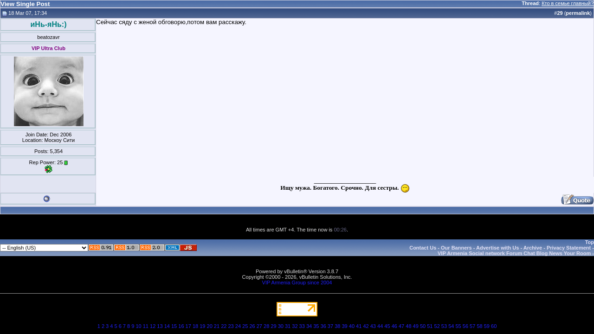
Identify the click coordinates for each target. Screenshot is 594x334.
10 (138, 326)
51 (430, 326)
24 (238, 326)
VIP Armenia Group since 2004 (297, 282)
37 (330, 326)
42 (365, 326)
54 (451, 326)
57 (472, 326)
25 (245, 326)
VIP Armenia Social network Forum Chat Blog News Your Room (514, 253)
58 (479, 326)
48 (408, 326)
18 (195, 326)
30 (281, 326)
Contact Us (422, 247)
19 (202, 326)
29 (273, 326)
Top (589, 242)
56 (465, 326)
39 (344, 326)
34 (309, 326)
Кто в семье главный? (568, 3)
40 (352, 326)
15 (174, 326)
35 (316, 326)
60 (494, 326)
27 (259, 326)
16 (181, 326)
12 (152, 326)
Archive (532, 247)
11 (145, 326)
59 (487, 326)
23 (230, 326)
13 (159, 326)
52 (437, 326)
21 (217, 326)
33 (302, 326)
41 (359, 326)
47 (401, 326)
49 (416, 326)
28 (266, 326)
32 (294, 326)
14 (167, 326)
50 (423, 326)
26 (252, 326)
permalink (578, 13)
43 (373, 326)
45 (387, 326)
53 (444, 326)
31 (288, 326)
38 (337, 326)
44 (380, 326)
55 (458, 326)
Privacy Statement (569, 247)
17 (188, 326)
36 (323, 326)
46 (394, 326)
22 (223, 326)
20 (210, 326)
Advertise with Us (497, 247)
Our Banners (456, 247)
